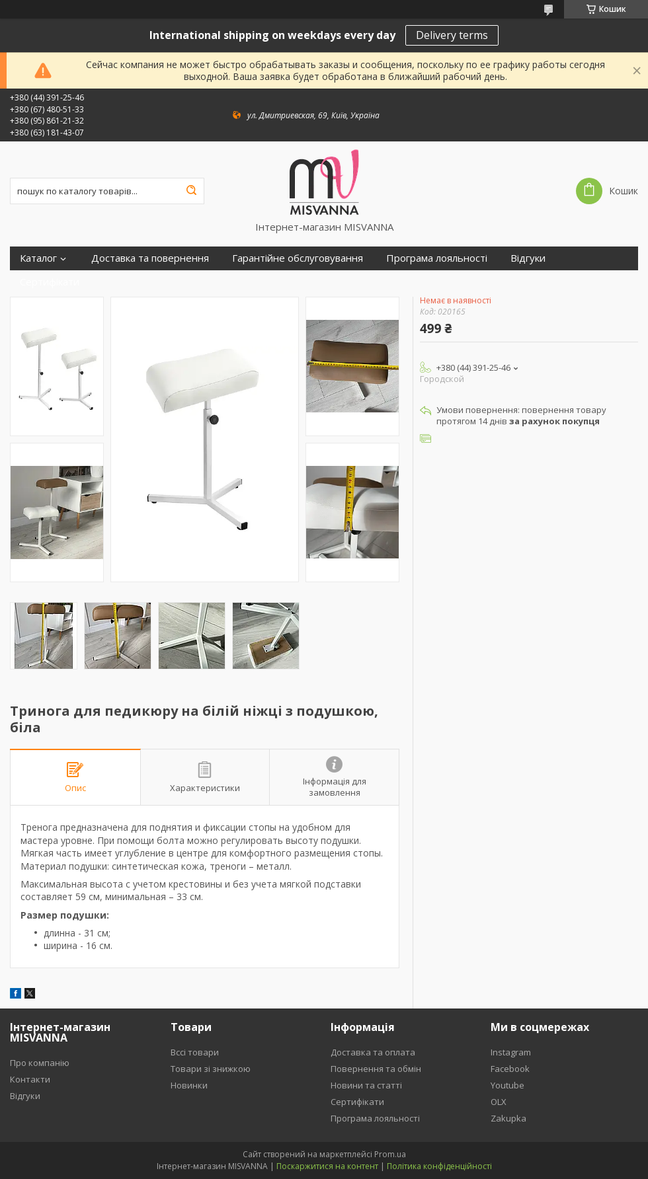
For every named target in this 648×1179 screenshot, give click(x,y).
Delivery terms (452, 35)
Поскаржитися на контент (327, 1166)
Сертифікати (49, 282)
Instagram (511, 1052)
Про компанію (39, 1063)
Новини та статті (366, 1085)
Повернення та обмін (376, 1069)
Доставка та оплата (373, 1052)
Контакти (30, 1079)
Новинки (189, 1085)
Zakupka (508, 1118)
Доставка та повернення (150, 258)
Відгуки (528, 258)
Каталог (38, 258)
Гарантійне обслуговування (297, 258)
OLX (498, 1102)
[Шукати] (191, 191)
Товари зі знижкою (211, 1069)
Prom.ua (390, 1154)
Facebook (510, 1069)
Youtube (507, 1085)
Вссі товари (195, 1052)
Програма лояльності (436, 258)
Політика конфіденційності (439, 1166)
